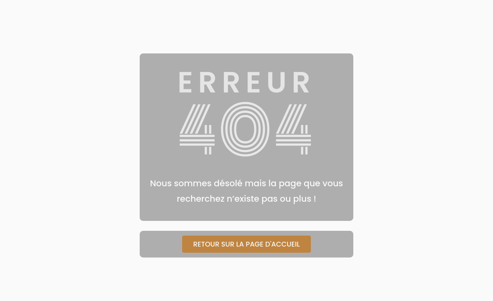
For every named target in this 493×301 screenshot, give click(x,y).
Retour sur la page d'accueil (246, 244)
